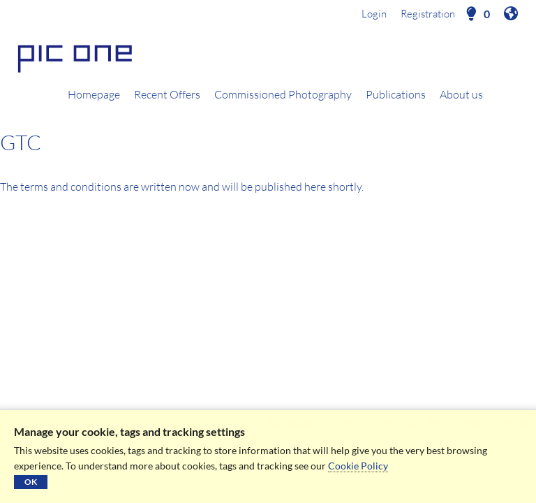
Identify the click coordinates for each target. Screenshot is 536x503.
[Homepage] (268, 56)
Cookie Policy (358, 466)
